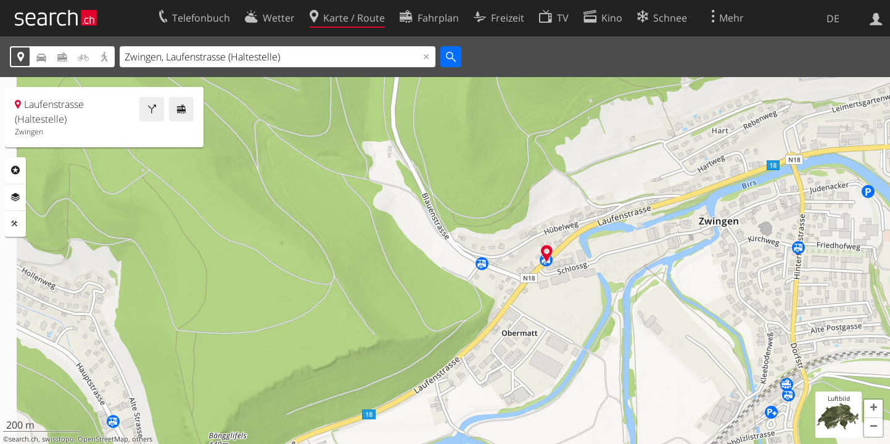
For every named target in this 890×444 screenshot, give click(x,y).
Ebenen (15, 197)
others (142, 439)
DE (832, 18)
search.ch (23, 439)
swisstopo (58, 439)
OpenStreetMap (103, 439)
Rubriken (15, 170)
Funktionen (15, 224)
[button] (873, 409)
